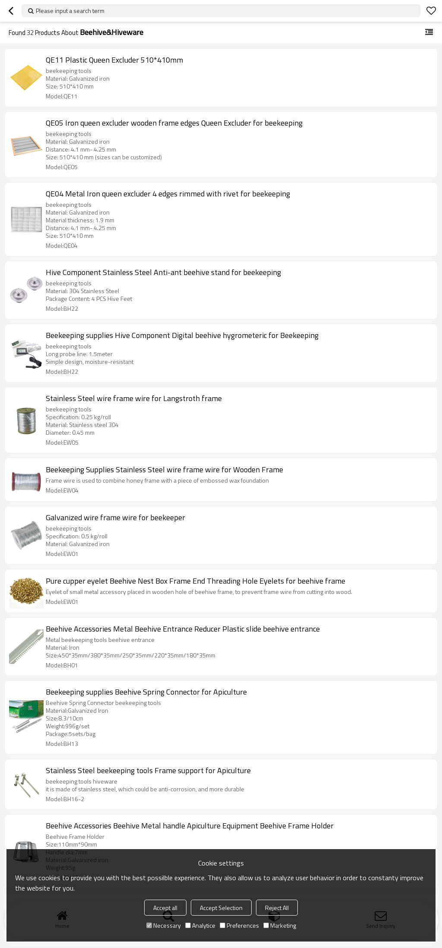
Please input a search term (70, 10)
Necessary (163, 925)
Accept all (165, 907)
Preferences (239, 925)
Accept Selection (221, 907)
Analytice (200, 925)
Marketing (279, 925)
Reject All (277, 907)
